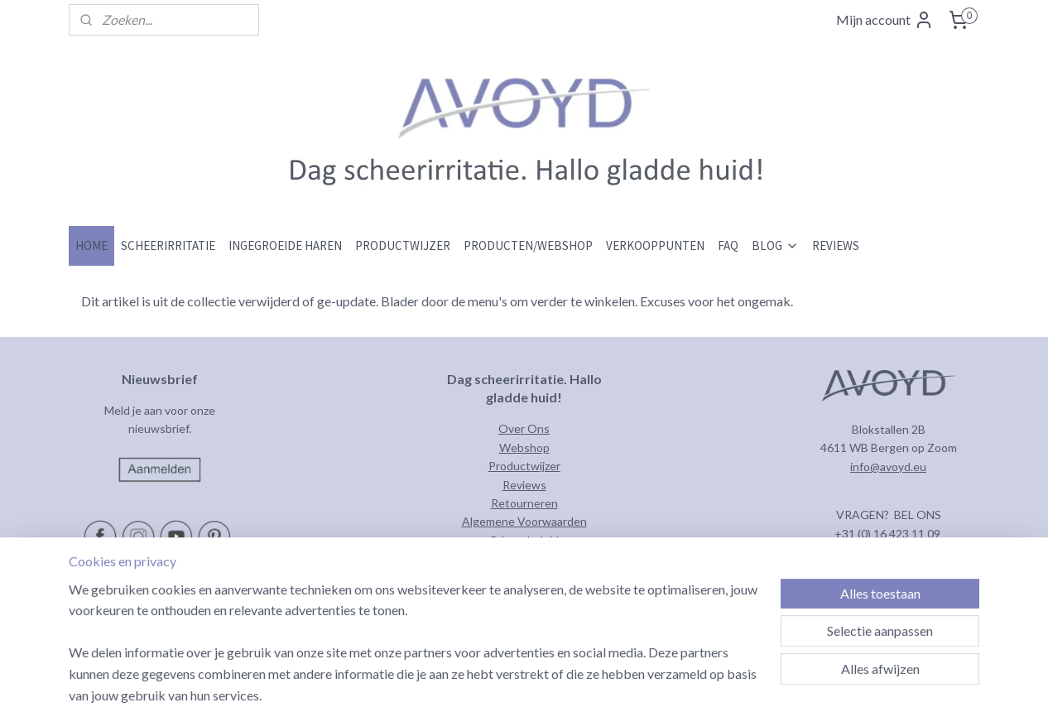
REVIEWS (835, 245)
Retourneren (524, 503)
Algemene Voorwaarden (524, 521)
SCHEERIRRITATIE (168, 245)
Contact (524, 558)
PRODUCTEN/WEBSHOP (528, 245)
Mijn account (885, 20)
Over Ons (524, 428)
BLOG (775, 245)
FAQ (728, 245)
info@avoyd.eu (888, 466)
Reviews (524, 485)
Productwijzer (524, 466)
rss (589, 681)
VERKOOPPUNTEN (655, 245)
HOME (91, 245)
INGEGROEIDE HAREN (285, 245)
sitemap (559, 681)
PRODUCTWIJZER (402, 245)
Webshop (524, 447)
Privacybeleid (524, 540)
